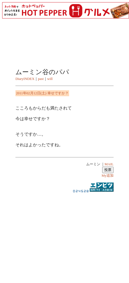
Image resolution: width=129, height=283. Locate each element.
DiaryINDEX (24, 79)
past (41, 79)
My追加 (108, 175)
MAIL (109, 164)
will (50, 79)
